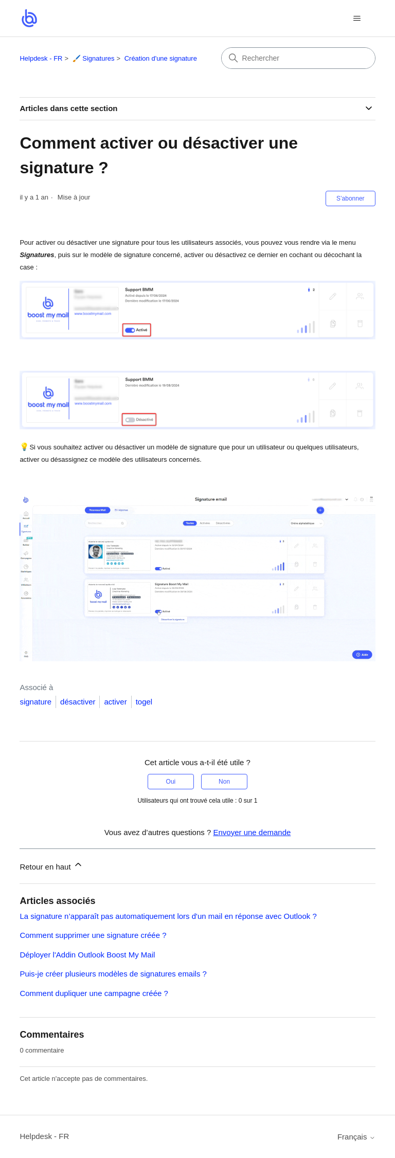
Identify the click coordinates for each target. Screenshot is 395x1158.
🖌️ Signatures (94, 58)
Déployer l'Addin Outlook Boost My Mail (87, 954)
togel (144, 701)
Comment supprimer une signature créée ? (93, 935)
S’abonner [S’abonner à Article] (350, 198)
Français (356, 1136)
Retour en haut (51, 865)
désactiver (77, 701)
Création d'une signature (160, 58)
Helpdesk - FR (41, 58)
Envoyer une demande (252, 832)
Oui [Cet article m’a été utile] (171, 781)
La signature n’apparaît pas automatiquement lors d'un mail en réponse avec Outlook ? (168, 916)
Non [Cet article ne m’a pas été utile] (224, 781)
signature (35, 701)
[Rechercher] (298, 58)
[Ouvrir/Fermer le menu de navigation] (357, 18)
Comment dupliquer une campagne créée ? (94, 993)
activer (115, 701)
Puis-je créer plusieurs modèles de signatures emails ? (113, 973)
